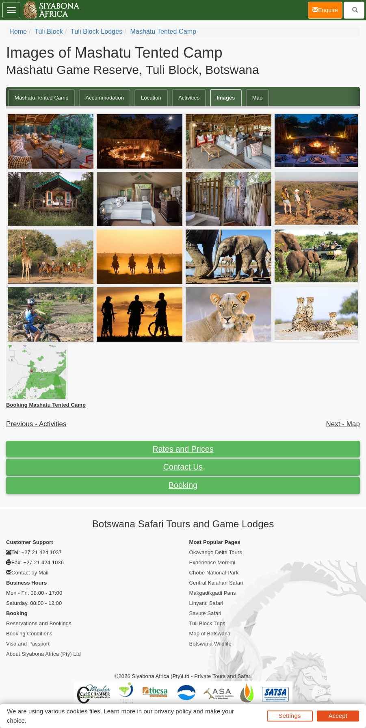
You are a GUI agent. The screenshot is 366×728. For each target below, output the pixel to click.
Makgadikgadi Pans (212, 593)
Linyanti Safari (206, 603)
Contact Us (183, 466)
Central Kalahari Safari (216, 583)
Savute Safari (205, 613)
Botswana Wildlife (210, 644)
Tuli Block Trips (207, 623)
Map (257, 98)
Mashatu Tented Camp (163, 31)
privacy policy (172, 711)
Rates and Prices (182, 448)
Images (226, 98)
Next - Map (343, 424)
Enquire (327, 9)
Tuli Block (49, 31)
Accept (338, 715)
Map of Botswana (210, 633)
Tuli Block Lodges (96, 31)
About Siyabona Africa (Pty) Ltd (43, 654)
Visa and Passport (28, 644)
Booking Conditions (29, 633)
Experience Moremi (212, 562)
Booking (183, 485)
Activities (188, 98)
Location (151, 98)
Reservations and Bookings (38, 623)
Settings (290, 715)
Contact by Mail (29, 573)
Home (18, 31)
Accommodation (104, 98)
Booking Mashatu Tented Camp (46, 405)
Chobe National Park (214, 573)
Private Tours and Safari (222, 676)
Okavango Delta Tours (215, 552)
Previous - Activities (36, 424)
